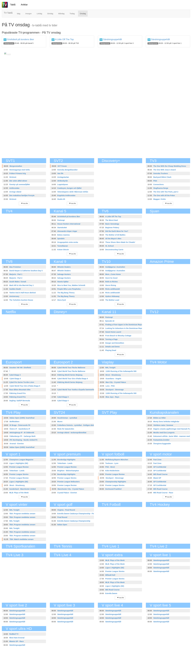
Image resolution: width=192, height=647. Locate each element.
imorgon (28, 14)
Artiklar (24, 4)
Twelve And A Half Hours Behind (22, 293)
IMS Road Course (160, 474)
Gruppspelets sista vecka (67, 242)
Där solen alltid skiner (18, 181)
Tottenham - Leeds (16, 471)
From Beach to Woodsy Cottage (118, 336)
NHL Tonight (110, 368)
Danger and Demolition (114, 343)
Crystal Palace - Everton (67, 493)
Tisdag (72, 14)
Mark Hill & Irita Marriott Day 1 (21, 285)
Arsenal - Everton (17, 444)
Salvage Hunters (64, 274)
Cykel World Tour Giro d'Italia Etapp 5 (25, 386)
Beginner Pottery (112, 228)
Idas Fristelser (15, 267)
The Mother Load (112, 300)
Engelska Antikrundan (66, 195)
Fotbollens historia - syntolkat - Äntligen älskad (76, 425)
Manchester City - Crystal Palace (71, 489)
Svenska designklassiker (67, 170)
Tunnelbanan (62, 246)
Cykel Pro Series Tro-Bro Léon (21, 382)
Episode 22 (109, 321)
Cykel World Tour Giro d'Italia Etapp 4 (72, 379)
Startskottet (62, 228)
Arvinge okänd (15, 192)
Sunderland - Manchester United (22, 489)
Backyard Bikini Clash (162, 177)
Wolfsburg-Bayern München (116, 460)
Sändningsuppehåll (112, 39)
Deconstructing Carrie (114, 250)
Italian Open (62, 525)
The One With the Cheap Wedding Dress (169, 166)
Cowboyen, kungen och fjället (69, 188)
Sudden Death (15, 289)
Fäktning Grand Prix (17, 393)
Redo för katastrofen (65, 429)
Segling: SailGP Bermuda (19, 401)
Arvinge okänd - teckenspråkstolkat (71, 433)
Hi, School (109, 246)
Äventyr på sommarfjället (19, 184)
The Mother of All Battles (115, 235)
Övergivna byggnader (162, 444)
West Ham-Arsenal (16, 638)
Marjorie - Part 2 (15, 278)
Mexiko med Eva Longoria (163, 433)
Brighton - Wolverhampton (68, 471)
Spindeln (61, 239)
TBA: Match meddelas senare (21, 539)
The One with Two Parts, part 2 (165, 192)
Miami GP (157, 478)
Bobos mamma (63, 235)
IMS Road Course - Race (163, 493)
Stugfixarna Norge (160, 188)
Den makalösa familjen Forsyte (21, 195)
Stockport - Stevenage (115, 390)
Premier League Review (19, 467)
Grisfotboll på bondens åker (20, 39)
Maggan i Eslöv (159, 199)
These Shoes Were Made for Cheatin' (120, 242)
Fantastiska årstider (161, 440)
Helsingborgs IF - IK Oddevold (22, 433)
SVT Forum (62, 166)
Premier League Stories (18, 474)
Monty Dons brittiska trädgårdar (166, 422)
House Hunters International (68, 224)
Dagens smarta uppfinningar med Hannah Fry (171, 429)
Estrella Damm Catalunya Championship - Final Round (79, 514)
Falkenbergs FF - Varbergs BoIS (23, 436)
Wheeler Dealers (64, 267)
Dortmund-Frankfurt (113, 489)
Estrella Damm (111, 593)
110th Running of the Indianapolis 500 (121, 371)
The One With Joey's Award (164, 170)
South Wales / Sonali (17, 282)
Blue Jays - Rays (112, 397)
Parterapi (61, 220)
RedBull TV (13, 634)
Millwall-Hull (110, 575)
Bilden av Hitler (159, 418)
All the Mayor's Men (113, 239)
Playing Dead (110, 350)
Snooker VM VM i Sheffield (20, 368)
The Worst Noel (111, 220)
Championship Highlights (115, 482)
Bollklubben (14, 422)
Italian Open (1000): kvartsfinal (22, 418)
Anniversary (14, 296)
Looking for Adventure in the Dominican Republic (125, 328)
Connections (158, 184)
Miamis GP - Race (16, 641)
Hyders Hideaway (112, 296)
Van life (60, 173)
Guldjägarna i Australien (115, 267)
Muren (59, 422)
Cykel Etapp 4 (15, 379)
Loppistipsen (62, 184)
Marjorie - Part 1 (15, 274)
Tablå (12, 4)
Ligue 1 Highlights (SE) (18, 463)
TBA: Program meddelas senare (22, 514)
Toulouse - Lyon (111, 463)
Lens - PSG (110, 386)
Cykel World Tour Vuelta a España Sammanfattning (78, 390)
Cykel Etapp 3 (15, 375)
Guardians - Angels (113, 379)
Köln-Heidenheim (112, 471)
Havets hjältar (63, 282)
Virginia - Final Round (66, 510)
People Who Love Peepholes (69, 289)
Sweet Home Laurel (113, 332)
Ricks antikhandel (112, 289)
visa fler (24, 203)
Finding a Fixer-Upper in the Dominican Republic (125, 325)
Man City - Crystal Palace (116, 382)
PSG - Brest (110, 467)
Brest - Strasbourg (113, 375)
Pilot (155, 181)
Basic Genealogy (112, 224)
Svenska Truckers (160, 173)
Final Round (62, 517)
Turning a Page (111, 339)
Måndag (61, 14)
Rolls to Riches (111, 282)
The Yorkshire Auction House (21, 300)
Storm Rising (110, 285)
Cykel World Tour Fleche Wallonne (71, 368)
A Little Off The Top (64, 39)
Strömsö (12, 177)
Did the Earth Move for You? (116, 231)
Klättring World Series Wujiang (69, 375)
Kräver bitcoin (63, 250)
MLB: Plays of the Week (19, 493)
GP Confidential (159, 467)
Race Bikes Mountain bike (19, 390)
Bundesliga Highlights (66, 460)
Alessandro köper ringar (67, 231)
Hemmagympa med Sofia (19, 170)
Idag (18, 14)
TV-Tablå (8, 13)
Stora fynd (61, 300)
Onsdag (83, 14)
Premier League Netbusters (68, 482)
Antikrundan (14, 188)
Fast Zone (157, 460)
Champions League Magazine (21, 460)
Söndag (50, 14)
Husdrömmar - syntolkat (67, 418)
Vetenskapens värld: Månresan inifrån (72, 192)
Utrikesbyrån (62, 181)
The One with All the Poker (164, 195)
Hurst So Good (111, 278)
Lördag (39, 14)
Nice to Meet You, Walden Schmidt (71, 285)
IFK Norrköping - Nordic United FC (24, 440)
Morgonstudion (16, 166)
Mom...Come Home (113, 274)
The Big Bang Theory (66, 293)
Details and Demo (112, 347)
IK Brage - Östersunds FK (20, 425)
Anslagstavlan (63, 177)
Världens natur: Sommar (163, 425)
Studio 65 (61, 199)
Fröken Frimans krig (17, 173)
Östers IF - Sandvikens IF (20, 429)
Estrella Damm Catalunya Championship (73, 521)
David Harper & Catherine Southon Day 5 (26, 271)
